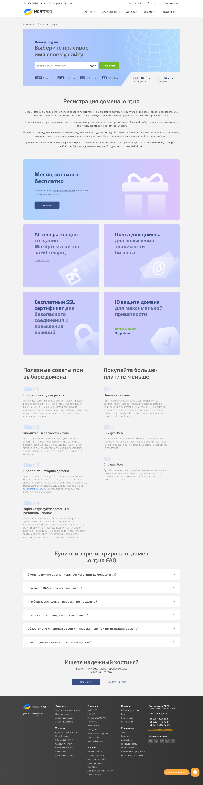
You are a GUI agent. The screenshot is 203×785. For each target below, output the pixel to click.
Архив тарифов (94, 774)
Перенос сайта (94, 751)
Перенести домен (63, 714)
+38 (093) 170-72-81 (159, 721)
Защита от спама (95, 763)
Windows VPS (93, 725)
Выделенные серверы (97, 733)
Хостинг (91, 11)
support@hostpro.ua (157, 713)
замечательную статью (35, 488)
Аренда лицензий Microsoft (100, 771)
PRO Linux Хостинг (64, 740)
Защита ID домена (64, 721)
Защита (150, 11)
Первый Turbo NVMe (64, 190)
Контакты (126, 736)
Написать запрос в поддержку (160, 729)
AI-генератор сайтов (97, 759)
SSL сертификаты (95, 755)
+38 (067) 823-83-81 (159, 718)
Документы (126, 740)
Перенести (86, 681)
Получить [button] (47, 205)
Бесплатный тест (117, 681)
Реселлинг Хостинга (64, 755)
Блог (123, 714)
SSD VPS (91, 714)
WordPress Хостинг (64, 747)
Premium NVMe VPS (96, 718)
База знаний (127, 721)
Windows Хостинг (63, 744)
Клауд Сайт (60, 751)
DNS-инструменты (130, 710)
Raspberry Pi (93, 737)
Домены (132, 11)
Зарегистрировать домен (67, 710)
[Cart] (130, 3)
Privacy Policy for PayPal (132, 755)
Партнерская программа (133, 751)
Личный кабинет (129, 747)
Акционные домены (64, 718)
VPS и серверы (112, 11)
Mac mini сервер (95, 741)
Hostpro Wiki (127, 718)
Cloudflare (92, 767)
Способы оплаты (129, 744)
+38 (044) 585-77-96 (159, 724)
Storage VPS (93, 729)
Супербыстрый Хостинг (66, 732)
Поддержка (169, 11)
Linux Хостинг (61, 736)
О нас (123, 732)
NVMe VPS (92, 710)
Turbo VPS (92, 721)
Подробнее (42, 260)
